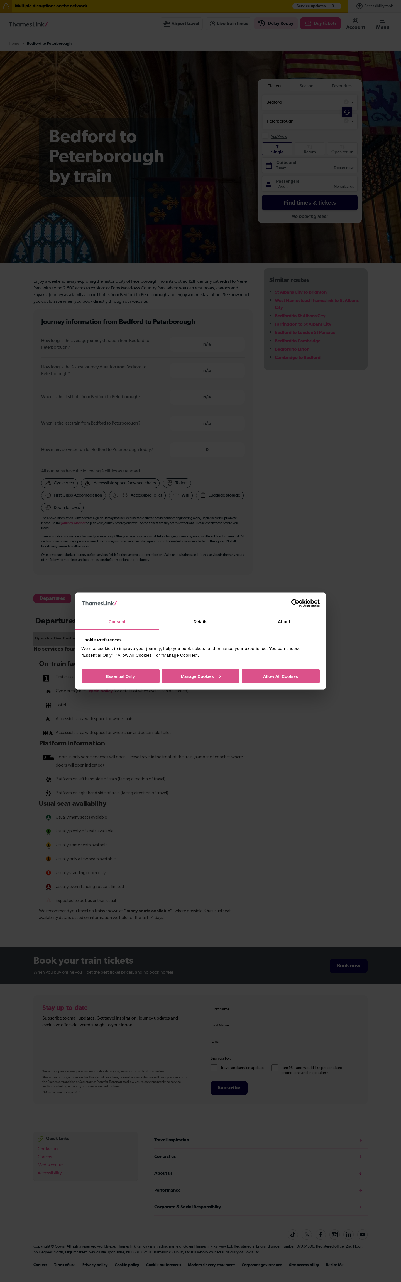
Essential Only (120, 676)
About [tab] (284, 621)
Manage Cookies (201, 676)
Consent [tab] (117, 621)
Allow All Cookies (280, 676)
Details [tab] (200, 621)
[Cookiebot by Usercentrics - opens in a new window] (295, 603)
